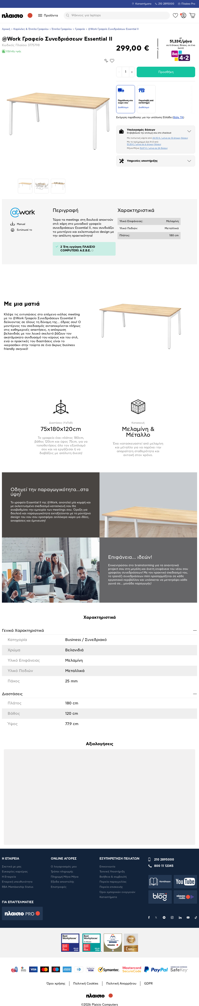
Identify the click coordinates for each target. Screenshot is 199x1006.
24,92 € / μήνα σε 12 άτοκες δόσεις (170, 138)
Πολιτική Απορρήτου (121, 983)
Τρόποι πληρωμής (62, 871)
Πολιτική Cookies (85, 983)
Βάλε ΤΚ (178, 117)
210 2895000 (164, 859)
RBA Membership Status (17, 887)
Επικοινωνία (107, 866)
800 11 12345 (164, 865)
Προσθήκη (166, 72)
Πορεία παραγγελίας (113, 881)
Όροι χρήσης (56, 983)
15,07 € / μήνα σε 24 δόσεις (154, 148)
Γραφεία (80, 29)
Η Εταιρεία (9, 877)
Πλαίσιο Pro (188, 4)
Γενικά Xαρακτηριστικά (99, 630)
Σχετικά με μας (11, 866)
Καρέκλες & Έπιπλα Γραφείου (31, 29)
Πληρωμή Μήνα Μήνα (64, 877)
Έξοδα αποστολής (62, 881)
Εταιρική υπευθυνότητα (17, 881)
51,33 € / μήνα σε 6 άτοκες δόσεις (144, 144)
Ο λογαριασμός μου (64, 866)
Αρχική (6, 29)
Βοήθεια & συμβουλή (113, 877)
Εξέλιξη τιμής (11, 51)
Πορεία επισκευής (111, 887)
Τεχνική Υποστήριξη (112, 871)
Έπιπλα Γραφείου (62, 29)
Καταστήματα (143, 4)
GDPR (148, 983)
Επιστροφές (59, 887)
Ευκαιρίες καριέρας (15, 871)
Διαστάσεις (99, 694)
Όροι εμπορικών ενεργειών (117, 892)
